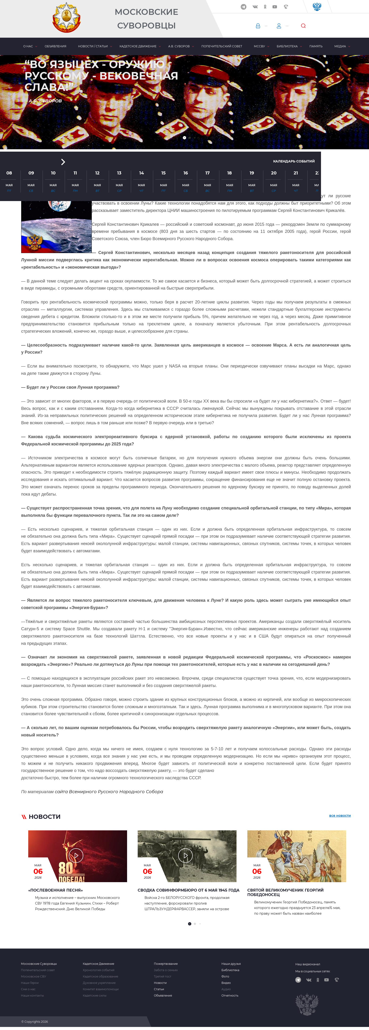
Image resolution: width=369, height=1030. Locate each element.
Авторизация (274, 26)
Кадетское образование (100, 976)
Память (316, 46)
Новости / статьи (93, 46)
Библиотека (287, 46)
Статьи (159, 989)
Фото (225, 976)
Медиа (340, 46)
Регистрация (312, 26)
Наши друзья (231, 963)
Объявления (55, 46)
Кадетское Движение (98, 963)
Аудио (226, 989)
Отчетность (229, 995)
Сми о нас (28, 989)
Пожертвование (166, 963)
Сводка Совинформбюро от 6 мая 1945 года (189, 890)
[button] (184, 137)
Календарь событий (288, 97)
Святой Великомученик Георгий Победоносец (285, 892)
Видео (226, 983)
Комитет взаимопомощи (101, 989)
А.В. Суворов (179, 46)
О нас (28, 46)
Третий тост (162, 976)
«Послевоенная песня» (55, 890)
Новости (160, 983)
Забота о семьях (166, 970)
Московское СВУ (33, 976)
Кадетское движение (138, 46)
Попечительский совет (221, 46)
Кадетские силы (94, 995)
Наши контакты (32, 995)
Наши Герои (30, 983)
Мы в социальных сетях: (312, 971)
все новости (340, 818)
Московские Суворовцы (146, 19)
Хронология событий (98, 970)
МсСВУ (259, 46)
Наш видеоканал (307, 964)
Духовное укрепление (99, 983)
